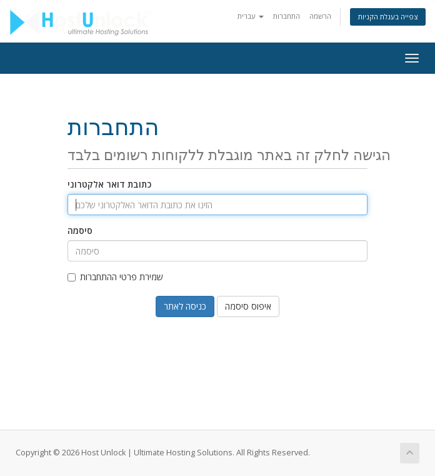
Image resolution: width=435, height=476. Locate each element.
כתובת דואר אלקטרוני (109, 184)
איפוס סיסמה (248, 306)
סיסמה (80, 230)
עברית (251, 16)
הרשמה (320, 16)
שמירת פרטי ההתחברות (115, 277)
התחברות (286, 16)
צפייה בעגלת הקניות (388, 16)
